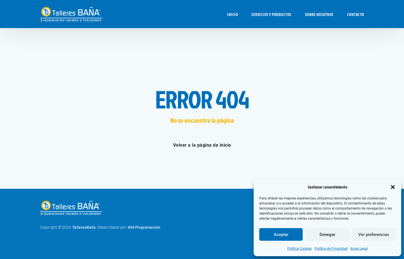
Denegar (327, 234)
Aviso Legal (359, 249)
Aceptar (281, 234)
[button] (393, 187)
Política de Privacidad (331, 249)
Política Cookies (299, 249)
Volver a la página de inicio (202, 145)
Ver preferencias (373, 234)
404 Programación (143, 227)
